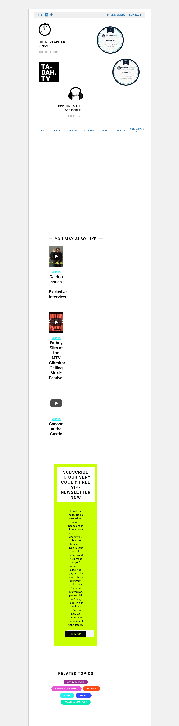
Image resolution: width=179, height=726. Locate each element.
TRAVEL (121, 130)
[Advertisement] (89, 162)
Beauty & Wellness (66, 692)
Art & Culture (75, 685)
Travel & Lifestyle (76, 706)
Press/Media (116, 14)
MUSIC (57, 130)
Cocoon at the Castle (56, 432)
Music (56, 276)
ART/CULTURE (137, 130)
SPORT (105, 130)
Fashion (91, 692)
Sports (83, 699)
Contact (135, 14)
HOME (42, 130)
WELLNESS (89, 130)
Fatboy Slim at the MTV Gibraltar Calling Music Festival (57, 364)
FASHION (73, 130)
